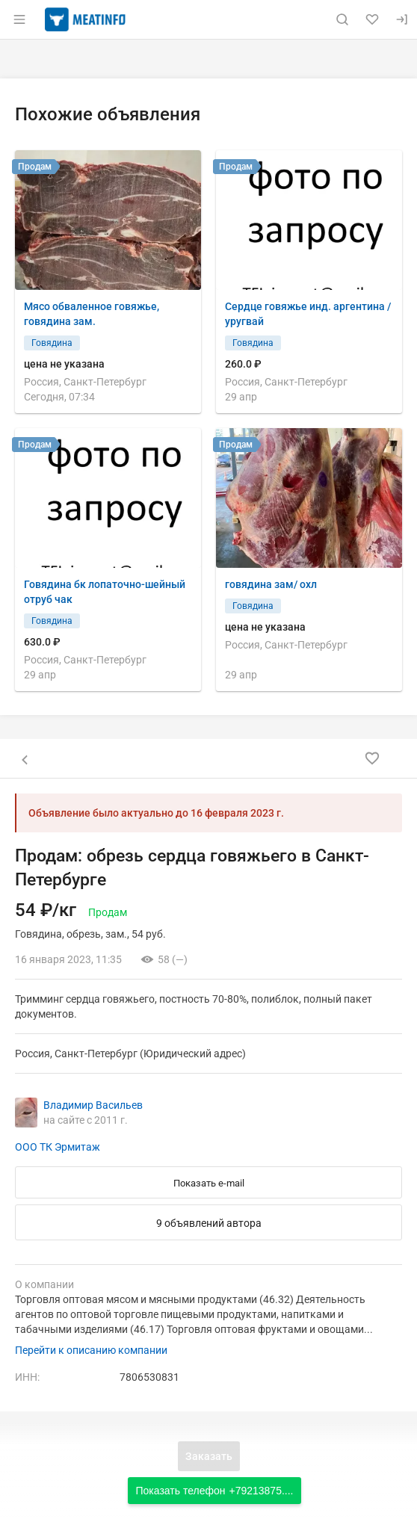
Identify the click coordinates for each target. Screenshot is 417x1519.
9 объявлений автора (209, 1223)
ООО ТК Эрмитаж (57, 1147)
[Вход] (402, 19)
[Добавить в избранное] (372, 758)
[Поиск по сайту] (342, 19)
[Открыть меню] (19, 19)
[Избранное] (372, 19)
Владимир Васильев (93, 1105)
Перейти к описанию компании (91, 1350)
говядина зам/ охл (271, 584)
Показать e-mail (208, 1183)
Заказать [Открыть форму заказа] (208, 1456)
